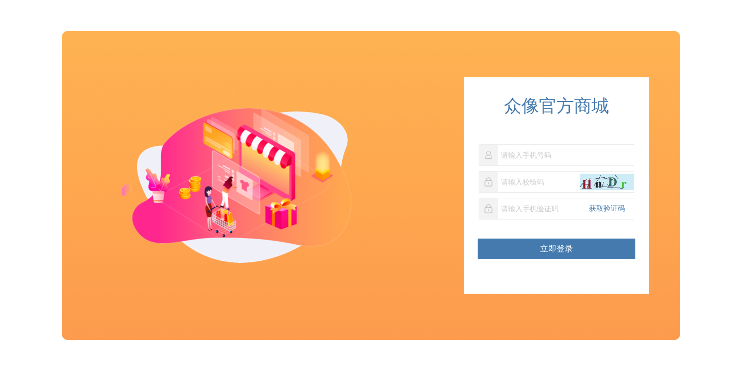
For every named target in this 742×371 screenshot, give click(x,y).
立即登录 (556, 248)
